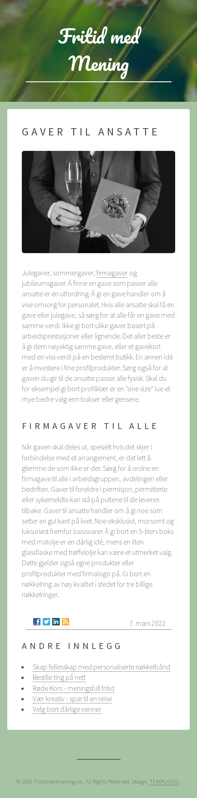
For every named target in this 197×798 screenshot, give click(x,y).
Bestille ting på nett (59, 677)
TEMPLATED (164, 781)
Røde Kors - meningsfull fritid (73, 688)
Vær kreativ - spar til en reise (72, 698)
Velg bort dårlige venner (67, 708)
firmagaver (112, 272)
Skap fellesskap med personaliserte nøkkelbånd (101, 666)
